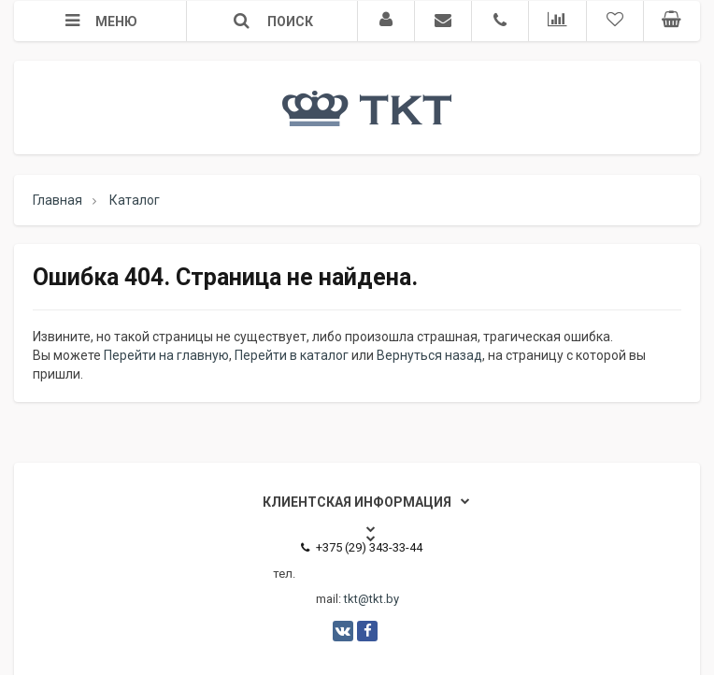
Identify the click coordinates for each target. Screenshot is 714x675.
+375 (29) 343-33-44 (361, 547)
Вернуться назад (429, 355)
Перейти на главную (166, 355)
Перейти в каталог (292, 355)
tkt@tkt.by (371, 599)
